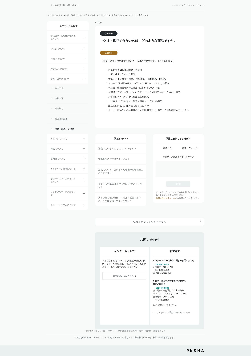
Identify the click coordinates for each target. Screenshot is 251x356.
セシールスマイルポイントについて (63, 180)
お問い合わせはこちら (123, 276)
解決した (167, 148)
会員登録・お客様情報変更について (63, 37)
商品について (57, 149)
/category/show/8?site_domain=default (84, 59)
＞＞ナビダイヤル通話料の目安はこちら (171, 312)
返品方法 (59, 88)
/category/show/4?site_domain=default (84, 149)
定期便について (58, 158)
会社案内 (89, 331)
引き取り (59, 108)
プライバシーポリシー (105, 331)
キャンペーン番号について (63, 169)
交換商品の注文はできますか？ (114, 159)
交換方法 (59, 98)
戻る (99, 22)
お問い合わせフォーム (165, 198)
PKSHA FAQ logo (195, 351)
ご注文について (58, 49)
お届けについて (58, 59)
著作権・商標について (155, 331)
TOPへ (246, 336)
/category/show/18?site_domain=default (84, 69)
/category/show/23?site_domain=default (84, 205)
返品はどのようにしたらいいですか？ (117, 148)
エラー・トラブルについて (63, 205)
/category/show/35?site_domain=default (84, 139)
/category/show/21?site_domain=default (84, 37)
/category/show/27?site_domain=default (84, 169)
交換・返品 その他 (94, 15)
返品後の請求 (61, 119)
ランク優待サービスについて (63, 193)
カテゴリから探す (54, 15)
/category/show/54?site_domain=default (84, 194)
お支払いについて (59, 69)
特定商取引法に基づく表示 (130, 331)
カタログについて (59, 138)
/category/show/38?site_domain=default (84, 159)
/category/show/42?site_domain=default (84, 180)
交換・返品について (74, 15)
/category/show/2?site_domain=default (84, 49)
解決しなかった (190, 148)
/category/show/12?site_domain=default (84, 79)
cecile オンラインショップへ (186, 5)
